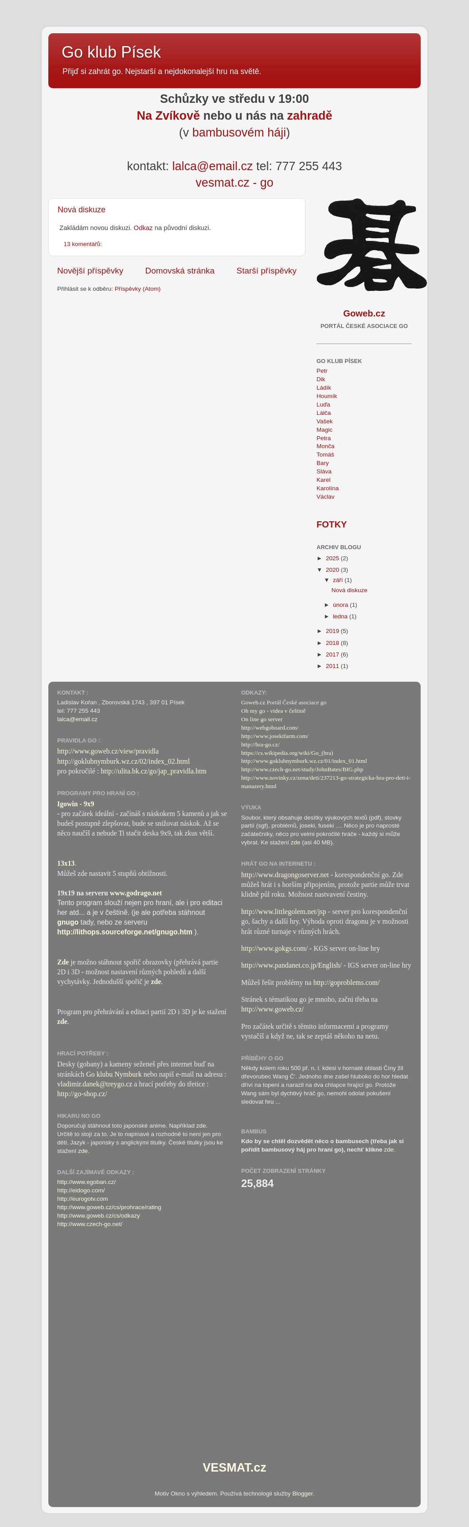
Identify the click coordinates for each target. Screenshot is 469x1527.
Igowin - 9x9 (75, 804)
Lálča (324, 413)
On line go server (261, 719)
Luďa (323, 404)
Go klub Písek (111, 52)
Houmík (327, 396)
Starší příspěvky (267, 270)
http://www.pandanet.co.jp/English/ (291, 965)
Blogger (303, 1493)
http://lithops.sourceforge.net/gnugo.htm (124, 932)
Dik (321, 379)
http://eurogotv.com (82, 1198)
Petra (324, 438)
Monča (326, 446)
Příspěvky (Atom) (138, 288)
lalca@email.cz (212, 166)
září (338, 580)
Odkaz (143, 227)
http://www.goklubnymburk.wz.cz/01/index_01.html (304, 761)
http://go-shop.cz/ (82, 1093)
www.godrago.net (136, 893)
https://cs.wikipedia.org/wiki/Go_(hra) (287, 753)
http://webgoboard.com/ (269, 727)
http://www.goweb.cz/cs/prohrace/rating (109, 1207)
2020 (333, 569)
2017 (333, 654)
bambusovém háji (239, 132)
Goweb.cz (253, 702)
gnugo (67, 922)
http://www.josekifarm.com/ (275, 736)
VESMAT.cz (234, 1467)
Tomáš (325, 454)
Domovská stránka (180, 270)
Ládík (324, 387)
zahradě (309, 115)
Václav (326, 496)
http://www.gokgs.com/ (274, 948)
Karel (324, 479)
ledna (341, 616)
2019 (333, 631)
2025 (333, 558)
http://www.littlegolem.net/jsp (283, 911)
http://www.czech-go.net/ (89, 1224)
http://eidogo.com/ (81, 1190)
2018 (333, 643)
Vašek (325, 421)
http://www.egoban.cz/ (86, 1182)
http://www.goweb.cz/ (272, 1009)
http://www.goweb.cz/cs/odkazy (98, 1215)
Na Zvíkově (168, 115)
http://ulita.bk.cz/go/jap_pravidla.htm (154, 771)
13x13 (65, 863)
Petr (322, 370)
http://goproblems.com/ (346, 982)
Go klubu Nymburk (113, 1074)
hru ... (273, 1101)
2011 (333, 666)
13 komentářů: (84, 244)
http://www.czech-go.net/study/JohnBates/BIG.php (302, 769)
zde (156, 981)
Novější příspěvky (90, 270)
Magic (324, 429)
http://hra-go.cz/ (260, 744)
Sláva (324, 471)
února (341, 604)
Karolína (328, 488)
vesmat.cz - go (234, 182)
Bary (323, 463)
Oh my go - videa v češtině (273, 710)
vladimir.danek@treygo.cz (94, 1084)
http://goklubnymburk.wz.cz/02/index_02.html (123, 761)
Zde (63, 962)
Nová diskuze (82, 209)
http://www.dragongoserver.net (285, 875)
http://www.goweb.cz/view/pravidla (108, 751)
